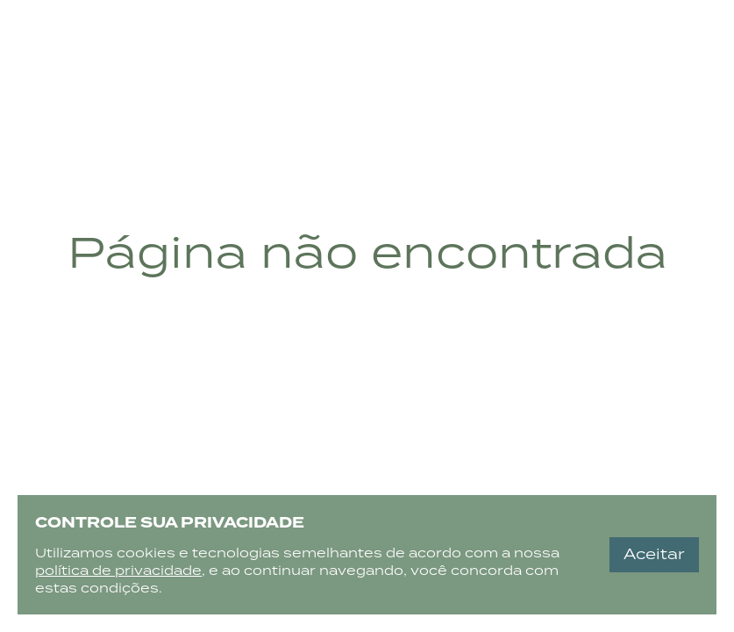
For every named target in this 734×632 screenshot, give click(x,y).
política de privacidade (118, 571)
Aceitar (654, 554)
